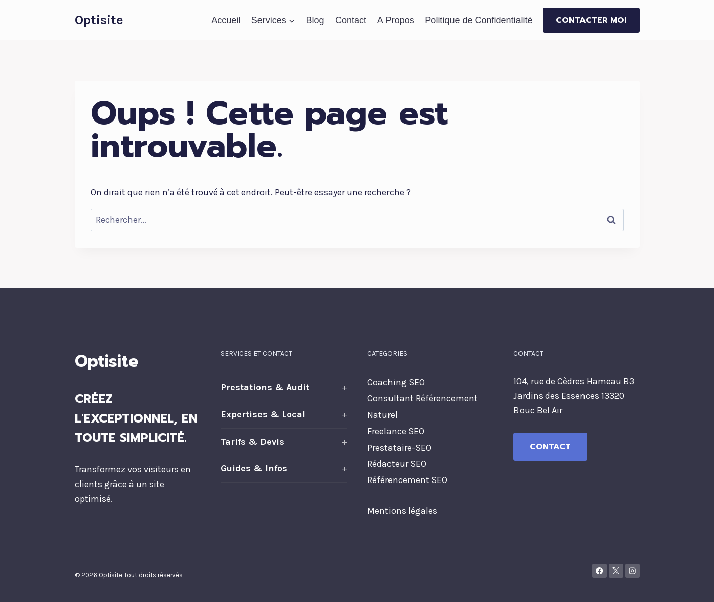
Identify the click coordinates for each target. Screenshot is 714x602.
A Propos (395, 20)
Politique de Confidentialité (478, 20)
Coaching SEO (396, 382)
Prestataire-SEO (399, 447)
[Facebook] (599, 571)
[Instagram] (632, 571)
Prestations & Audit (265, 387)
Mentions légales (402, 510)
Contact (350, 20)
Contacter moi (591, 20)
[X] (616, 571)
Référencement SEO (407, 480)
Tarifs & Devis (252, 441)
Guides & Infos (254, 468)
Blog (315, 20)
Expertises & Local (263, 414)
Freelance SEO (395, 431)
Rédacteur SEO (396, 463)
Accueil (225, 20)
